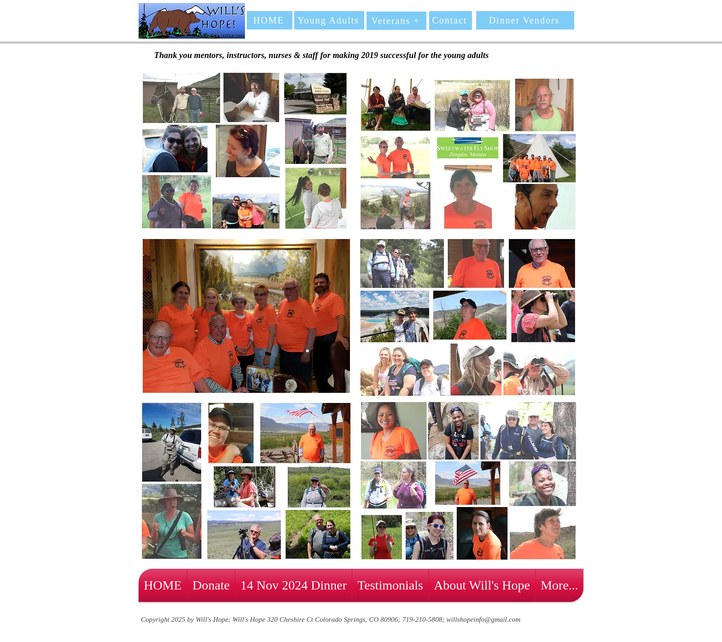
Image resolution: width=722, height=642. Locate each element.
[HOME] (269, 20)
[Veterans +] (396, 21)
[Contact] (450, 20)
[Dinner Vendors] (525, 20)
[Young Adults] (329, 20)
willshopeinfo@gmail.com (484, 619)
